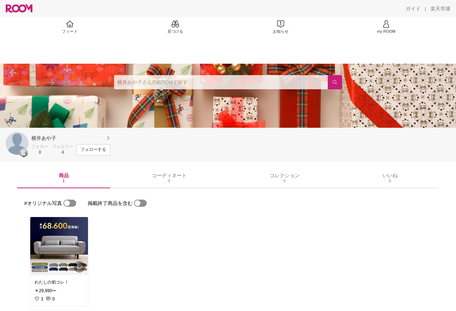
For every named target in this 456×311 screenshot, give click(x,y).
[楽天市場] (440, 8)
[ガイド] (413, 8)
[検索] (335, 82)
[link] (59, 246)
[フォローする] (93, 150)
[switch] (69, 203)
